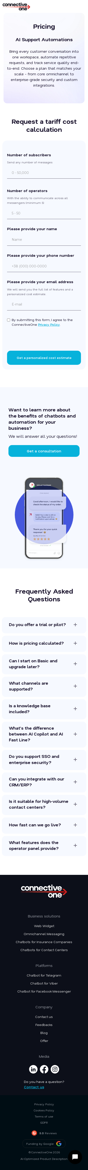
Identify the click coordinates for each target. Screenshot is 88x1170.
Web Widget (44, 926)
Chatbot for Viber (44, 983)
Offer (44, 1041)
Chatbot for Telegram (44, 975)
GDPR (44, 1122)
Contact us (44, 1017)
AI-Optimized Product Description (44, 1159)
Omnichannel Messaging (44, 934)
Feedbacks (44, 1025)
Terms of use (44, 1116)
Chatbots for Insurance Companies (44, 942)
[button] (79, 6)
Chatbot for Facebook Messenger (44, 991)
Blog (44, 1033)
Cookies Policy (44, 1110)
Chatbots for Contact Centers (44, 950)
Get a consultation (44, 450)
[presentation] (44, 339)
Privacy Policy (49, 324)
